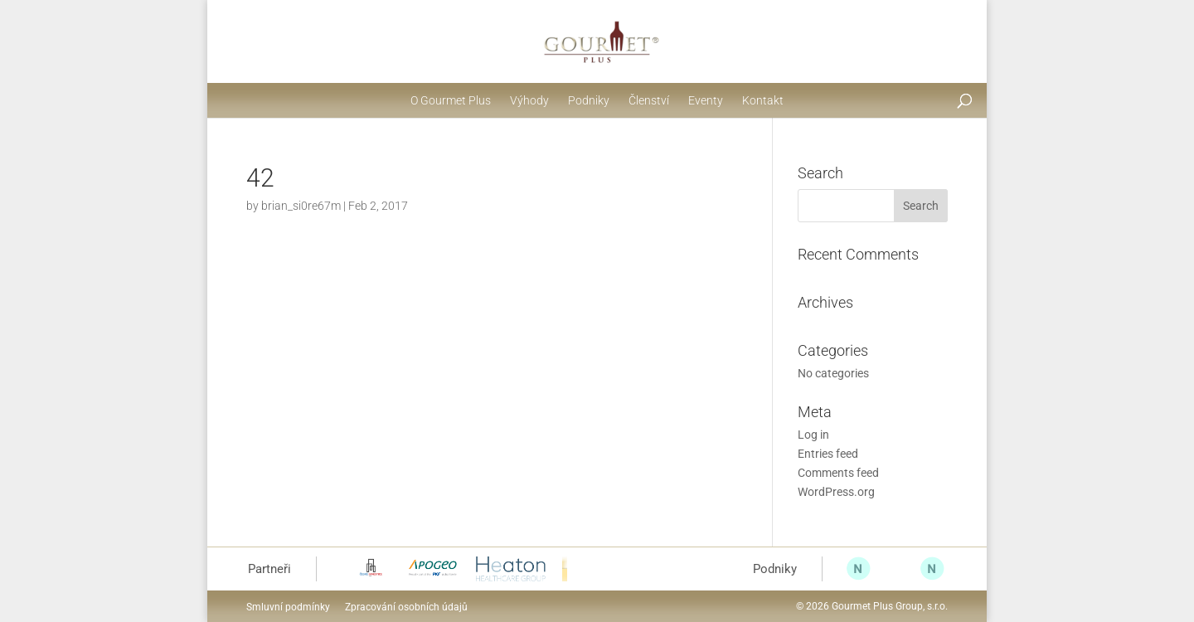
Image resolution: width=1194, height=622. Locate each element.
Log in (813, 434)
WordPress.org (836, 491)
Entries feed (828, 453)
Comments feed (838, 472)
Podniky (588, 100)
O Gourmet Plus (450, 100)
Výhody (529, 100)
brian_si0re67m (301, 205)
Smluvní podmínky (288, 607)
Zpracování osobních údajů (406, 607)
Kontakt (763, 100)
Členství (649, 100)
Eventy (705, 100)
